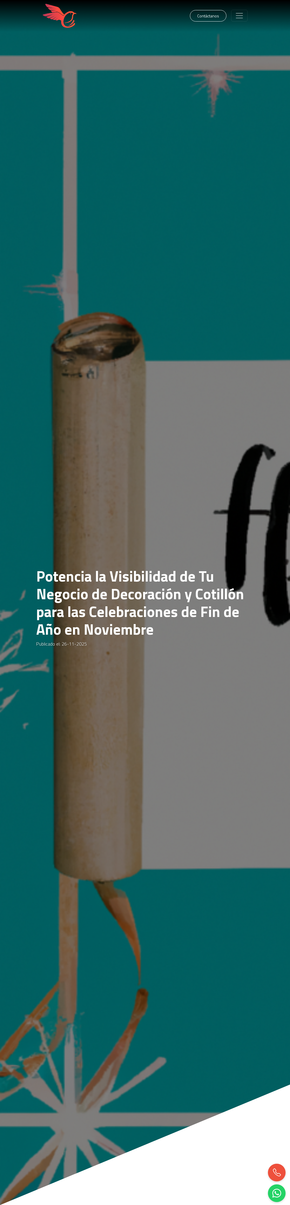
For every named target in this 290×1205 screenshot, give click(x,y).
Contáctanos (208, 16)
